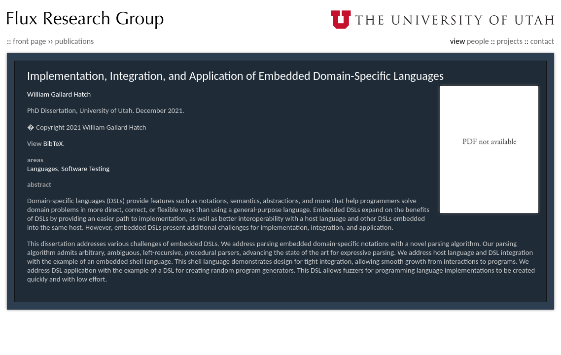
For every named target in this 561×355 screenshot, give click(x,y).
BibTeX (53, 143)
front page (29, 41)
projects (510, 41)
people (478, 41)
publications (74, 41)
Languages (42, 168)
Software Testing (85, 168)
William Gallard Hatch (59, 94)
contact (542, 41)
